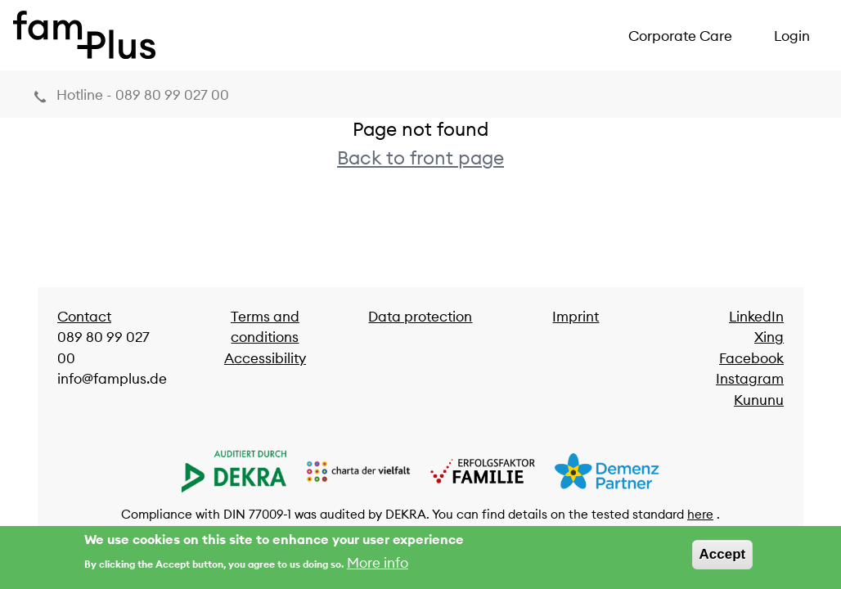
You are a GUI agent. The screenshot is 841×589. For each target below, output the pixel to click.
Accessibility (265, 358)
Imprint (575, 317)
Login (792, 36)
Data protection (420, 317)
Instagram (750, 379)
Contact (84, 317)
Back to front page (420, 157)
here (700, 514)
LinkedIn (756, 317)
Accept (722, 557)
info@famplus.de (112, 379)
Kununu (759, 400)
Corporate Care (680, 36)
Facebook (751, 358)
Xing (769, 337)
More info (377, 565)
